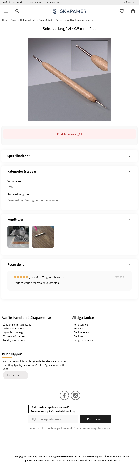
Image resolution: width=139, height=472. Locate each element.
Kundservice (81, 324)
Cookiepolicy (81, 332)
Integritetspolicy (83, 340)
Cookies (78, 336)
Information (130, 2)
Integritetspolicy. (100, 428)
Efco (10, 187)
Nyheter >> (35, 2)
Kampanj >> (53, 2)
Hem (4, 20)
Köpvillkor (79, 328)
